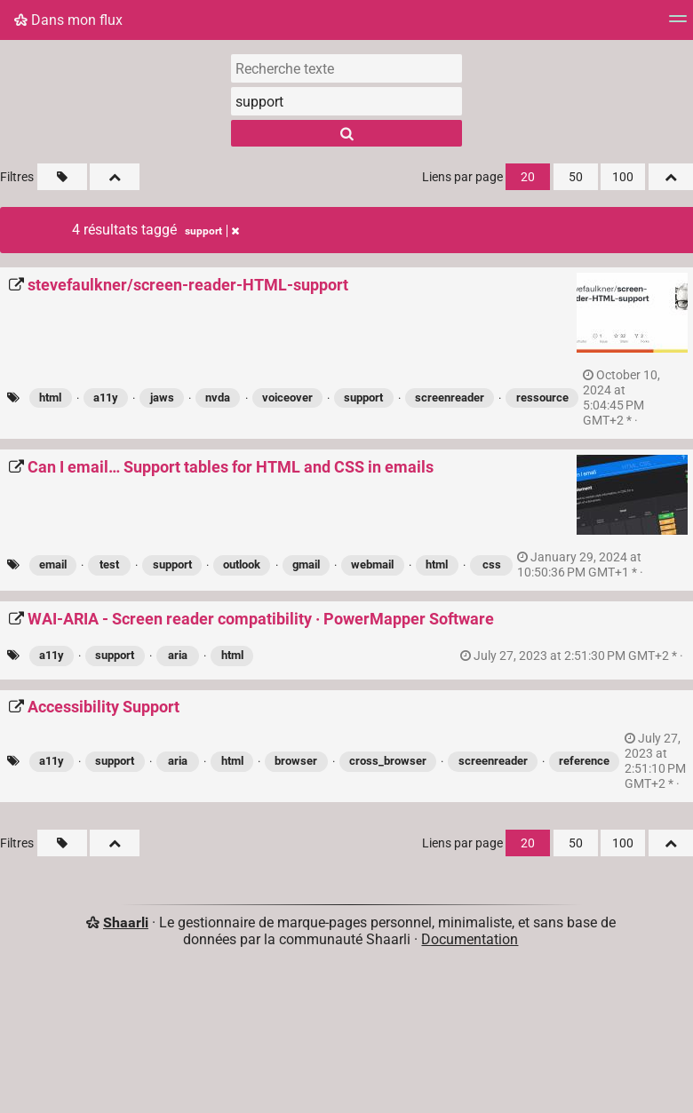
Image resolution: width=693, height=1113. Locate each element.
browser (296, 760)
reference (584, 760)
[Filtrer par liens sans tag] (62, 176)
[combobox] (346, 101)
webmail (372, 564)
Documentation (469, 939)
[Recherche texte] (346, 68)
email (53, 564)
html (50, 397)
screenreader (449, 397)
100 (622, 177)
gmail (306, 564)
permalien (621, 398)
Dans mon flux (68, 20)
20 (528, 177)
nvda (217, 397)
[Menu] (678, 24)
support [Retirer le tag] (212, 231)
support (363, 397)
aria (177, 655)
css (491, 564)
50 (576, 177)
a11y (105, 397)
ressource (542, 397)
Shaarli (125, 922)
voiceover (287, 397)
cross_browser (387, 760)
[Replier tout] (114, 176)
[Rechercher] (346, 133)
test (109, 564)
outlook (241, 564)
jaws (162, 397)
